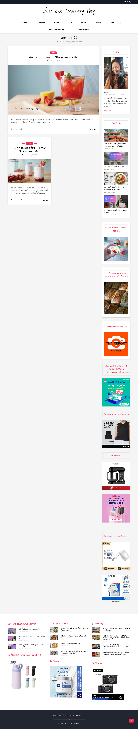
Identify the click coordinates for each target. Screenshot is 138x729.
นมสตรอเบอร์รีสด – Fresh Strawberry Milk (29, 149)
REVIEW (56, 22)
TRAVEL (99, 22)
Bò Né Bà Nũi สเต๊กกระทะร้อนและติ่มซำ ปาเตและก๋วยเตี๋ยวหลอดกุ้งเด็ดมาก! (116, 653)
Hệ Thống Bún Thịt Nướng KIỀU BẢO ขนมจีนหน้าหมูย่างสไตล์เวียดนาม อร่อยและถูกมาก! (116, 637)
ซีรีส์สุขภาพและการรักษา (81, 29)
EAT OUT (84, 22)
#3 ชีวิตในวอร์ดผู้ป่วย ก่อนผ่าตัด (116, 167)
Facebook (62, 723)
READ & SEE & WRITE (56, 29)
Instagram (75, 723)
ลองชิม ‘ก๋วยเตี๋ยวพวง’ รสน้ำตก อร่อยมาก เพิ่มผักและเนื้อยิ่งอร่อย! (74, 652)
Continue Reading (17, 129)
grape (48, 61)
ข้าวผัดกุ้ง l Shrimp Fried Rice (70, 644)
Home (24, 22)
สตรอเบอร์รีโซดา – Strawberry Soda (53, 57)
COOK (70, 22)
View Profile (109, 110)
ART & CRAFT (40, 22)
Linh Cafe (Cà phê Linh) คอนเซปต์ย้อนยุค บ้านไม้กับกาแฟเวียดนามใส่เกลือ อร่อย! (116, 646)
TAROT (113, 22)
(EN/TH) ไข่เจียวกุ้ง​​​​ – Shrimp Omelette (74, 636)
